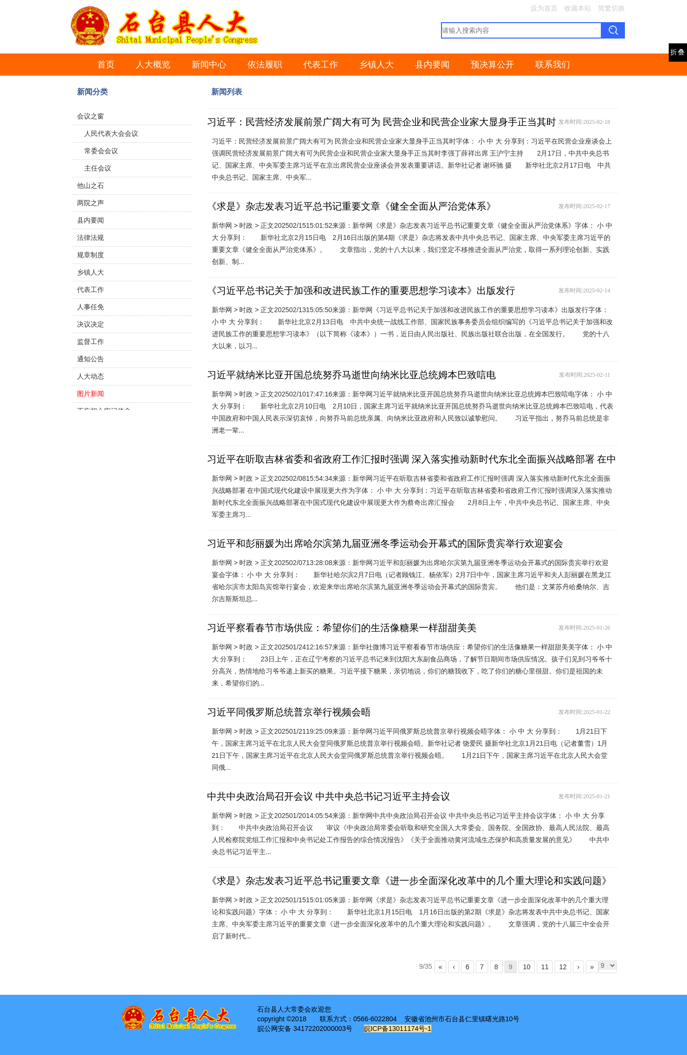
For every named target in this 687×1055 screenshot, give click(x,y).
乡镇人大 (376, 64)
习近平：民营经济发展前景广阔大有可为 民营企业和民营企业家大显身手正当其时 (381, 122)
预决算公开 (492, 64)
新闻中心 (209, 64)
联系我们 (552, 64)
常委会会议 (101, 151)
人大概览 (153, 64)
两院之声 (90, 203)
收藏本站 (577, 8)
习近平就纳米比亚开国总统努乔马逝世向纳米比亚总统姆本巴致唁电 (351, 374)
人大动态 (90, 376)
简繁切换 (611, 8)
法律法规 (90, 237)
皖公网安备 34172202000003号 (305, 1028)
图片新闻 (90, 393)
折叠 (678, 52)
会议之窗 (90, 116)
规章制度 (90, 255)
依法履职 (264, 64)
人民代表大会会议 (111, 133)
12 (563, 967)
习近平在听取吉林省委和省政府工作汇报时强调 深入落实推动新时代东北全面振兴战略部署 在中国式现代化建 (411, 467)
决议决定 (90, 324)
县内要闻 (432, 64)
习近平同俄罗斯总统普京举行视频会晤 (289, 712)
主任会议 (97, 168)
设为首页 (544, 8)
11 (545, 967)
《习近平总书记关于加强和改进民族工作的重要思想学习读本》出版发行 (361, 290)
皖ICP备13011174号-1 (397, 1028)
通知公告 (90, 359)
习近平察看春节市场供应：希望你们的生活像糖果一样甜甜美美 (342, 627)
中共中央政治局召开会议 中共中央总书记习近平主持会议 (328, 796)
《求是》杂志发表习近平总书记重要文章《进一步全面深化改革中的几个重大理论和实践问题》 (409, 880)
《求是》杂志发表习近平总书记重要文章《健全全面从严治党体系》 (351, 206)
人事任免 (90, 307)
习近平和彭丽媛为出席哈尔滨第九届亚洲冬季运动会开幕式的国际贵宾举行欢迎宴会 (385, 543)
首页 (106, 64)
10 (527, 967)
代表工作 (320, 64)
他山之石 (90, 185)
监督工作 (90, 341)
